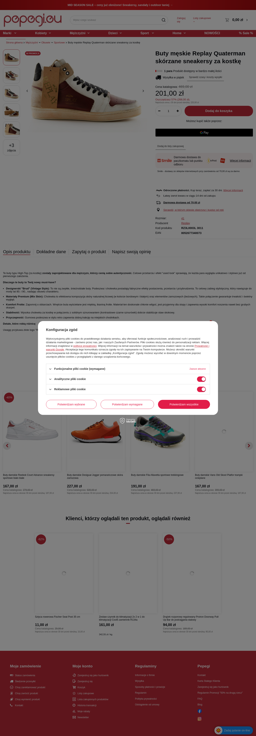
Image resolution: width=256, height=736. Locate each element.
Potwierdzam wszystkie (184, 404)
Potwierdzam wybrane (71, 404)
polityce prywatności (85, 345)
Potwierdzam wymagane (127, 404)
